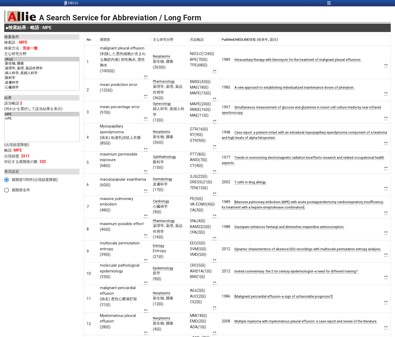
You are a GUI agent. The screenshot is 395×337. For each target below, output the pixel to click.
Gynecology (162, 104)
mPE (42, 118)
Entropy (158, 246)
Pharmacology (164, 81)
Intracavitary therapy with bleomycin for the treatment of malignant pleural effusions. (297, 60)
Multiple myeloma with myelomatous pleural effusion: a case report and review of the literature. (305, 321)
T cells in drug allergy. (250, 182)
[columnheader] (90, 39)
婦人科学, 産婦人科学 (42, 73)
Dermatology (162, 179)
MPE (42, 114)
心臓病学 (42, 87)
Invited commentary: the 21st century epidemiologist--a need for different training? (295, 271)
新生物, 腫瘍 (42, 63)
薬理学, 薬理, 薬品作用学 (42, 68)
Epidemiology (163, 268)
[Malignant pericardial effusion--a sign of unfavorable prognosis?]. (283, 296)
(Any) (42, 59)
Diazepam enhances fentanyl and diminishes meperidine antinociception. (289, 227)
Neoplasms (161, 56)
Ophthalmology (164, 157)
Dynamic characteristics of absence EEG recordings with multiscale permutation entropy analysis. (307, 249)
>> (146, 76)
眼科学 (42, 78)
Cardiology (161, 201)
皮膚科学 (42, 82)
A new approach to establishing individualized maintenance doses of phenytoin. (294, 87)
